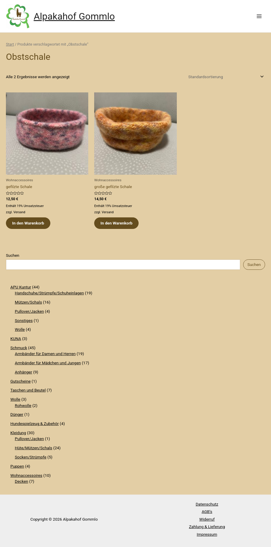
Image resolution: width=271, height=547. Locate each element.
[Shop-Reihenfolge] (225, 76)
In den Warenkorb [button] (28, 223)
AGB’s (207, 511)
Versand (19, 212)
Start (10, 44)
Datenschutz (207, 504)
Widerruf (207, 519)
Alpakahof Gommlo (74, 16)
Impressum (207, 534)
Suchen (12, 255)
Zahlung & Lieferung (207, 526)
